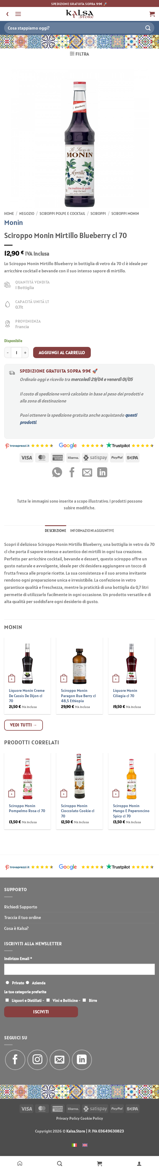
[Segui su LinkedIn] (82, 1060)
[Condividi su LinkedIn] (102, 473)
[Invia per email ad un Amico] (87, 473)
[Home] (20, 1163)
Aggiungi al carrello (62, 352)
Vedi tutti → (23, 725)
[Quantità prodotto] (16, 352)
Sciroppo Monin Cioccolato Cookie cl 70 (77, 811)
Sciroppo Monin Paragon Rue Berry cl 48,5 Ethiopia (78, 695)
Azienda (38, 982)
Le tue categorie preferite (25, 991)
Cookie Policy (91, 1118)
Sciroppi (98, 213)
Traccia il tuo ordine (22, 917)
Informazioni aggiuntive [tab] (92, 530)
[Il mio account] (139, 1163)
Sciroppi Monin (125, 213)
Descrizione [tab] (55, 530)
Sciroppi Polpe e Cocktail (62, 213)
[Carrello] (99, 1163)
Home (9, 213)
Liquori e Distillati (26, 1000)
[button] (18, 14)
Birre (93, 1000)
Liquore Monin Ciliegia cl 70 (125, 693)
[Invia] (148, 27)
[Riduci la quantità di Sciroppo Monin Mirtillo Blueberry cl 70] (7, 352)
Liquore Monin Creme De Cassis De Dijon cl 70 (27, 695)
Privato (18, 982)
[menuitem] (74, 1144)
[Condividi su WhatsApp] (57, 473)
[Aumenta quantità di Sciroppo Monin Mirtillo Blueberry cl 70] (25, 352)
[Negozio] (60, 1163)
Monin (13, 222)
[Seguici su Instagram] (37, 1060)
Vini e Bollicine (65, 1000)
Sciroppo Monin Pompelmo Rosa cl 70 (27, 808)
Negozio (26, 213)
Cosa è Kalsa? (16, 928)
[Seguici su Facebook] (15, 1060)
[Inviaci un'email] (60, 1060)
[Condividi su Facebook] (72, 473)
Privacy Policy (68, 1118)
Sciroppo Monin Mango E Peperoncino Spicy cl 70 (131, 811)
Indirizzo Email (18, 958)
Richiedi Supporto (20, 907)
